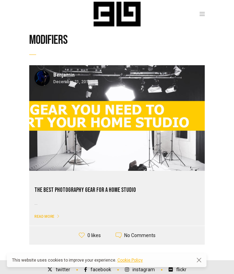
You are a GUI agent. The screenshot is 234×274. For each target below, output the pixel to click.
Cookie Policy (130, 260)
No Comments (140, 235)
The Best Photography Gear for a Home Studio (85, 190)
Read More (44, 216)
